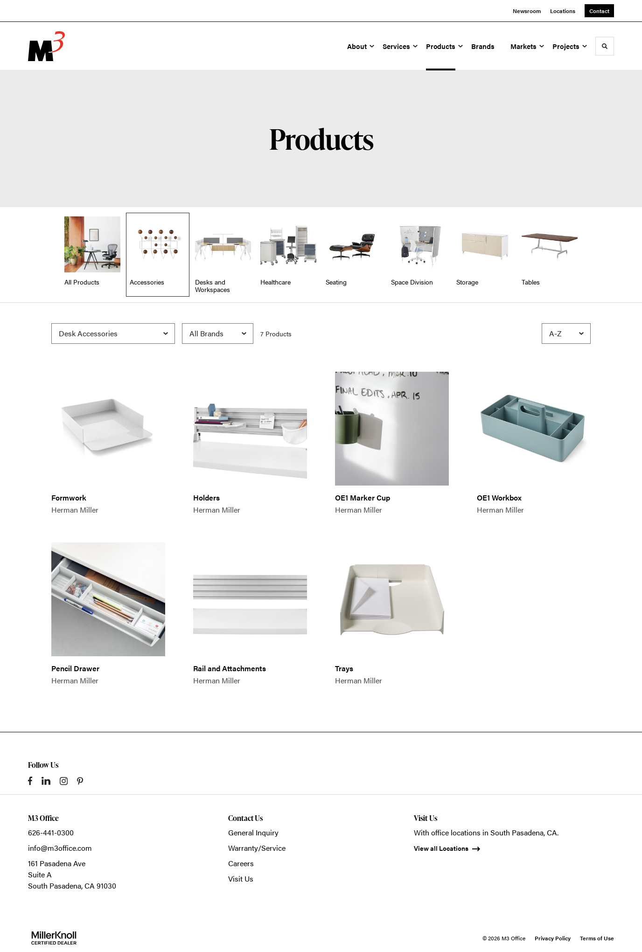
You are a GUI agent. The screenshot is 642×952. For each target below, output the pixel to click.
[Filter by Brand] (217, 333)
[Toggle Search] (604, 46)
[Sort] (566, 333)
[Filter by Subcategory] (113, 333)
